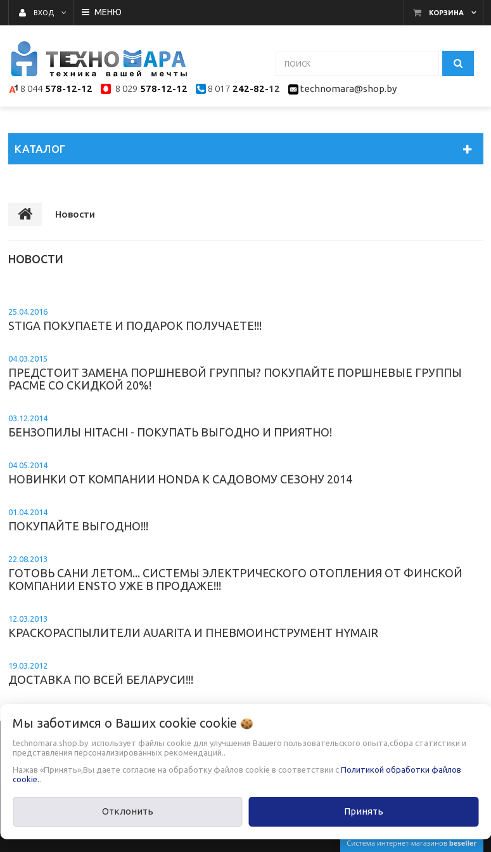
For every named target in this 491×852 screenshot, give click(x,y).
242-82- (249, 88)
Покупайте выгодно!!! (78, 520)
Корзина (446, 12)
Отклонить (127, 811)
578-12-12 (68, 88)
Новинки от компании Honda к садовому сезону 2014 (180, 473)
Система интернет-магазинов (411, 843)
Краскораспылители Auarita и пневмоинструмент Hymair (193, 626)
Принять (363, 811)
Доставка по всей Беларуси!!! (100, 673)
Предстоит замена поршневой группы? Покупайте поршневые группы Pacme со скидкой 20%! (235, 372)
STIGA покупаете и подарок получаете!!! (135, 319)
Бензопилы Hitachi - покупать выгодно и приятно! (170, 426)
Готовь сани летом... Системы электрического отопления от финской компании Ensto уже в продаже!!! (235, 573)
